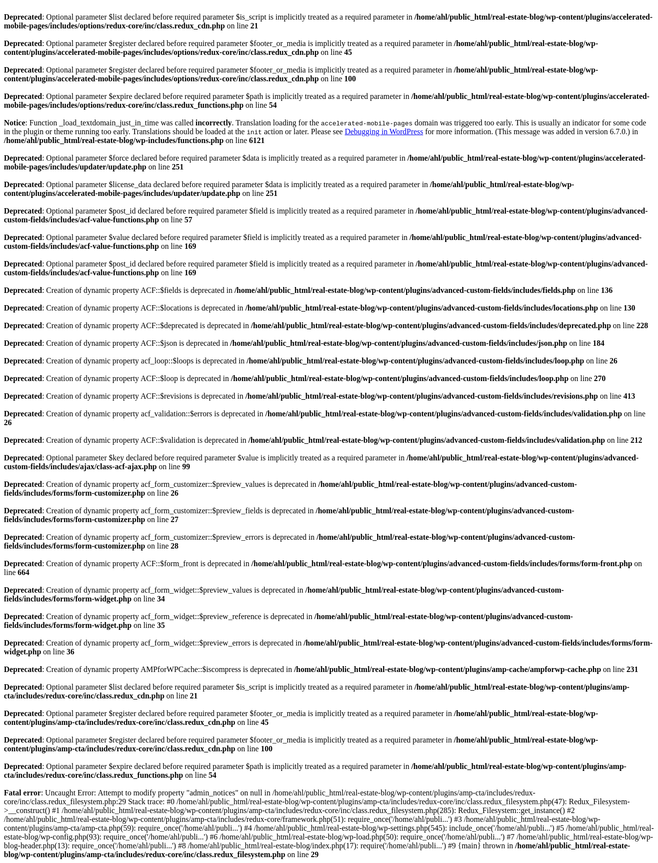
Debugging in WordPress (384, 131)
